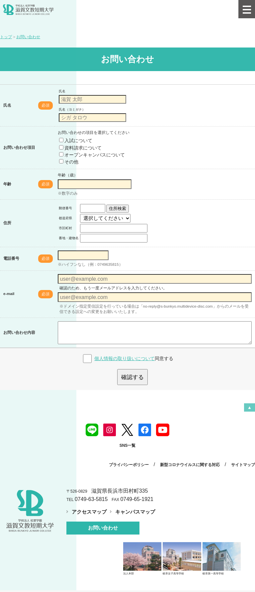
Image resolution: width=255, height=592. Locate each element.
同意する (133, 354)
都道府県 (65, 218)
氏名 (7, 105)
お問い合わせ (103, 522)
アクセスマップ (88, 506)
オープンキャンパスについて (92, 154)
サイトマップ (243, 460)
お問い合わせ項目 (19, 147)
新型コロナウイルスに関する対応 (190, 460)
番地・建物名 (69, 238)
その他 (68, 161)
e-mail (8, 294)
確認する (132, 372)
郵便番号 (65, 208)
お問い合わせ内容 (19, 331)
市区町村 (65, 228)
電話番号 (11, 258)
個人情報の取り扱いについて (124, 354)
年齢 (7, 184)
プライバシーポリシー (130, 460)
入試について (75, 140)
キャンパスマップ (131, 506)
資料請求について (80, 147)
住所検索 (117, 208)
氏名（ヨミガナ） (72, 109)
